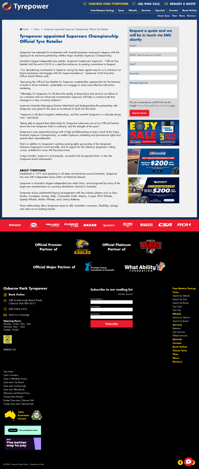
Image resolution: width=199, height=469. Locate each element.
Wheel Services (180, 335)
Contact (173, 10)
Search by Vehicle (181, 295)
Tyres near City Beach (13, 382)
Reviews (191, 15)
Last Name (95, 314)
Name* (133, 45)
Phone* (145, 55)
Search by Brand (180, 303)
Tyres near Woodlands (13, 389)
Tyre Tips (177, 310)
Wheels (133, 10)
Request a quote (180, 4)
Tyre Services (179, 332)
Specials (160, 10)
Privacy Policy (143, 105)
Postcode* (134, 73)
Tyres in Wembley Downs (15, 378)
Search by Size (180, 299)
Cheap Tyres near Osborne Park (18, 403)
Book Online (189, 10)
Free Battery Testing (102, 10)
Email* (133, 64)
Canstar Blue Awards (13, 396)
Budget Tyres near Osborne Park (18, 400)
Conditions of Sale (37, 464)
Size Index (8, 371)
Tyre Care (177, 306)
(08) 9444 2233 (149, 4)
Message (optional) (139, 82)
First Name (95, 306)
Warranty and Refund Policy (16, 393)
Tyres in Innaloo (10, 375)
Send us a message (19, 314)
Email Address (97, 299)
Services (146, 10)
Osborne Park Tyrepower (105, 4)
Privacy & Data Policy (19, 464)
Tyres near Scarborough (14, 385)
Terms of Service (161, 105)
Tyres (121, 10)
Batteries (176, 328)
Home (24, 29)
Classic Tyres (164, 15)
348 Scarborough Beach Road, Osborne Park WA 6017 (26, 302)
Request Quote (139, 113)
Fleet (174, 15)
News (182, 15)
